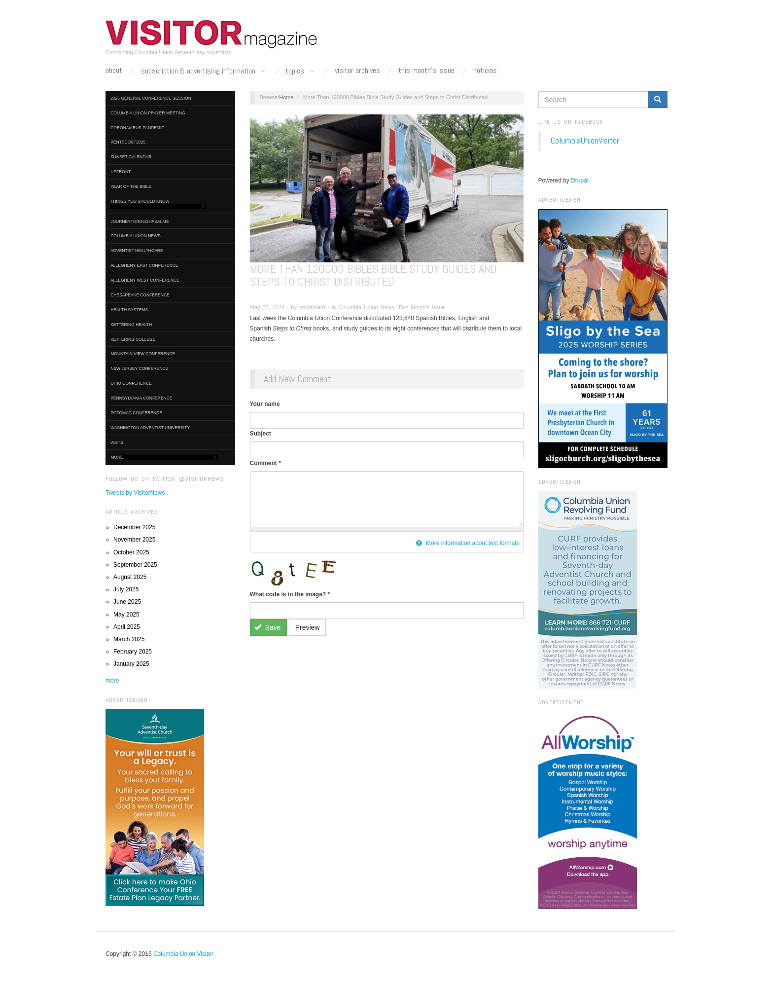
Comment (265, 463)
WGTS (116, 442)
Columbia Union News (135, 235)
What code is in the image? (290, 594)
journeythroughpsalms (139, 221)
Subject (260, 433)
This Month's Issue (426, 70)
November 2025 (134, 539)
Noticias (485, 70)
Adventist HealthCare (136, 250)
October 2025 (131, 552)
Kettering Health (131, 324)
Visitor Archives (357, 70)
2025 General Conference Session (150, 98)
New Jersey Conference (139, 368)
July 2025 (126, 589)
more (112, 680)
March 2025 (128, 639)
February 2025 (132, 651)
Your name (265, 403)
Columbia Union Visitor (183, 953)
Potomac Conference (136, 412)
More (164, 457)
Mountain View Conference (142, 353)
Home (286, 97)
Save (267, 627)
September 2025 (135, 564)
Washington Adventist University (150, 427)
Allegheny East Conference (144, 265)
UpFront (120, 171)
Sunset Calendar (130, 156)
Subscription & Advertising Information (204, 71)
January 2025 (131, 663)
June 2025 (127, 601)
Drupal (579, 180)
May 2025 (126, 614)
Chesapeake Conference (140, 294)
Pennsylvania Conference (141, 398)
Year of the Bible (130, 186)
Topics (300, 71)
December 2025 (134, 527)
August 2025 (129, 577)
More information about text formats (468, 543)
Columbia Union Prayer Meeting (147, 112)
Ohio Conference (131, 383)
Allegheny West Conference (144, 280)
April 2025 (126, 626)
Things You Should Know (158, 204)
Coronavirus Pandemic (137, 127)
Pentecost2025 (127, 142)
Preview (307, 627)
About (113, 70)
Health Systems (129, 309)
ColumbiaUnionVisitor (585, 140)
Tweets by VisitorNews (135, 492)
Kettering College (132, 339)
